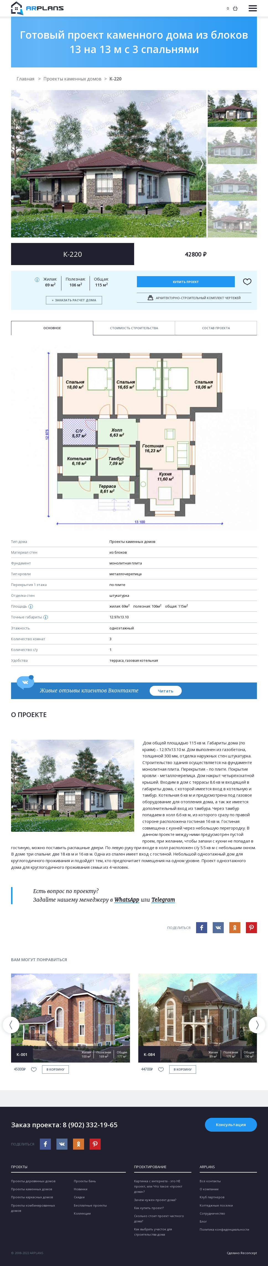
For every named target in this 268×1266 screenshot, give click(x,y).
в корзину (55, 1069)
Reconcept (249, 1253)
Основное (52, 328)
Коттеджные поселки (216, 1205)
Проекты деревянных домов (33, 1181)
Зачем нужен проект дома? (155, 1200)
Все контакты (210, 1181)
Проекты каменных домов (72, 79)
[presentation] (11, 1025)
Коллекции (82, 1213)
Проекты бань (85, 1181)
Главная (26, 79)
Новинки (80, 1189)
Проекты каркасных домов (32, 1197)
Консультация (231, 1124)
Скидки (79, 1197)
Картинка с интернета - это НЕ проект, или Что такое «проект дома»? (158, 1186)
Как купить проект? (149, 1208)
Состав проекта (216, 328)
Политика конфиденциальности (224, 1229)
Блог (203, 1221)
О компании (209, 1189)
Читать (165, 691)
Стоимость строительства (134, 328)
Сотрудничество (212, 1213)
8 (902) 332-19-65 (90, 1124)
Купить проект (186, 282)
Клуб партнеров (212, 1197)
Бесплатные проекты (90, 1205)
